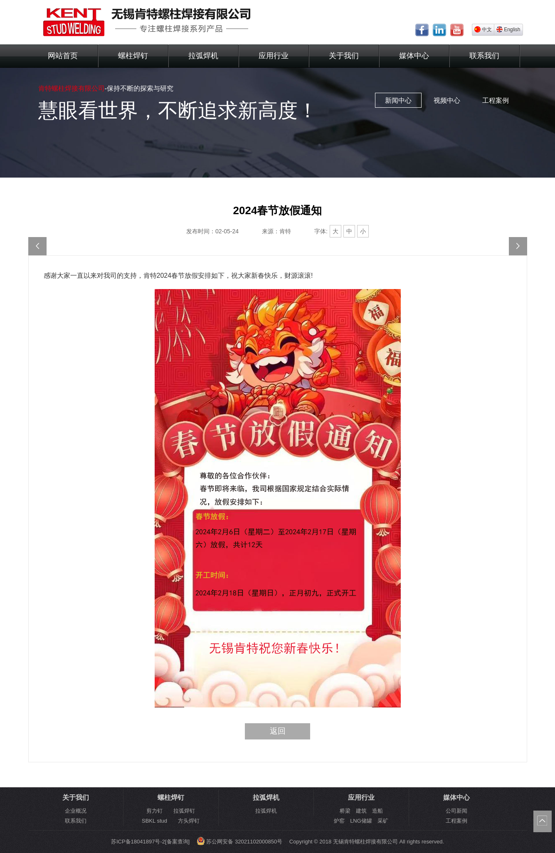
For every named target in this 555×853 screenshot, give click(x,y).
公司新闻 (456, 811)
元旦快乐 (37, 246)
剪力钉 (154, 811)
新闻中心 (398, 100)
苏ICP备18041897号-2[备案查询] (150, 841)
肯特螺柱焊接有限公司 (71, 88)
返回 (278, 731)
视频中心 (447, 100)
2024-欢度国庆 (518, 246)
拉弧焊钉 (184, 811)
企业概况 (75, 811)
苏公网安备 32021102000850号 (239, 841)
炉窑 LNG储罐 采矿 (361, 821)
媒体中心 (414, 56)
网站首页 (63, 56)
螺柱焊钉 (133, 56)
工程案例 (495, 100)
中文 (483, 29)
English (508, 29)
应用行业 (274, 56)
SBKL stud (154, 821)
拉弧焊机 (203, 56)
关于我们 (344, 56)
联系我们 (484, 56)
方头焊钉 (189, 821)
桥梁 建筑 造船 (361, 811)
